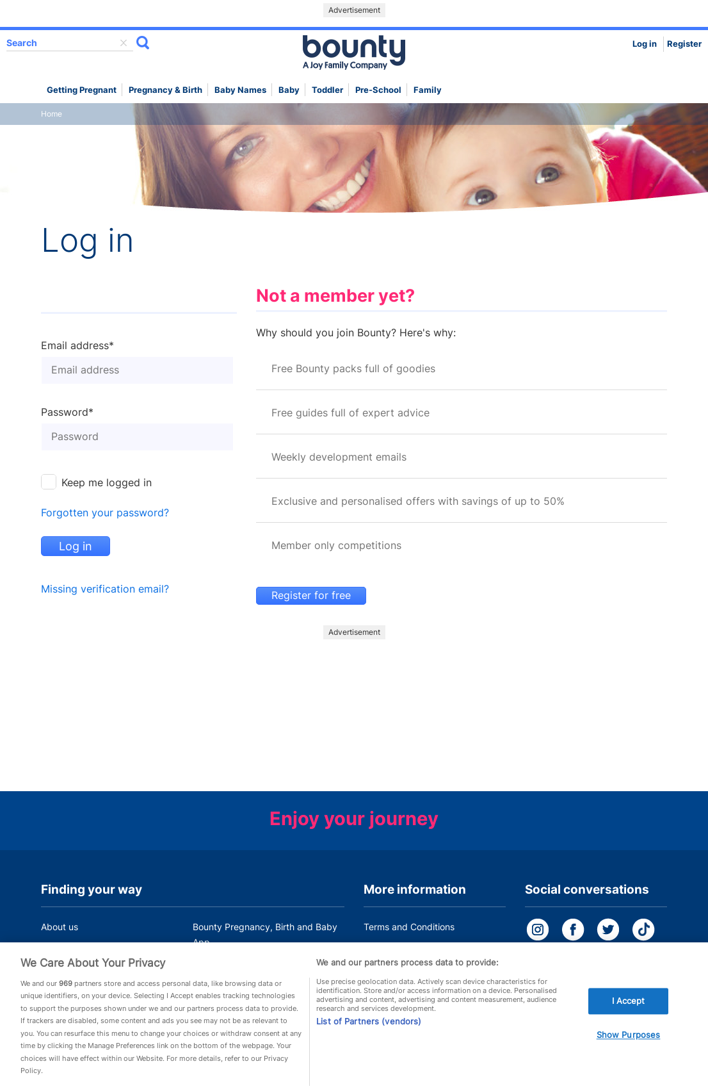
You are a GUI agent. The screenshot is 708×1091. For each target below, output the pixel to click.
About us (59, 926)
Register (684, 44)
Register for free (311, 595)
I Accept (628, 1005)
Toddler (327, 90)
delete (123, 43)
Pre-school (378, 90)
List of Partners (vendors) (368, 1025)
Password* (67, 412)
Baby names (240, 90)
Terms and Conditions (409, 926)
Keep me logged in (106, 483)
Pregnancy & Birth (165, 90)
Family (428, 90)
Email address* (77, 346)
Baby (289, 90)
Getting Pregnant (82, 90)
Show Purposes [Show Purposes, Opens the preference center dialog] (629, 1039)
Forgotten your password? (105, 513)
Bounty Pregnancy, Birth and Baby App (265, 934)
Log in (644, 44)
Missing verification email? (105, 589)
